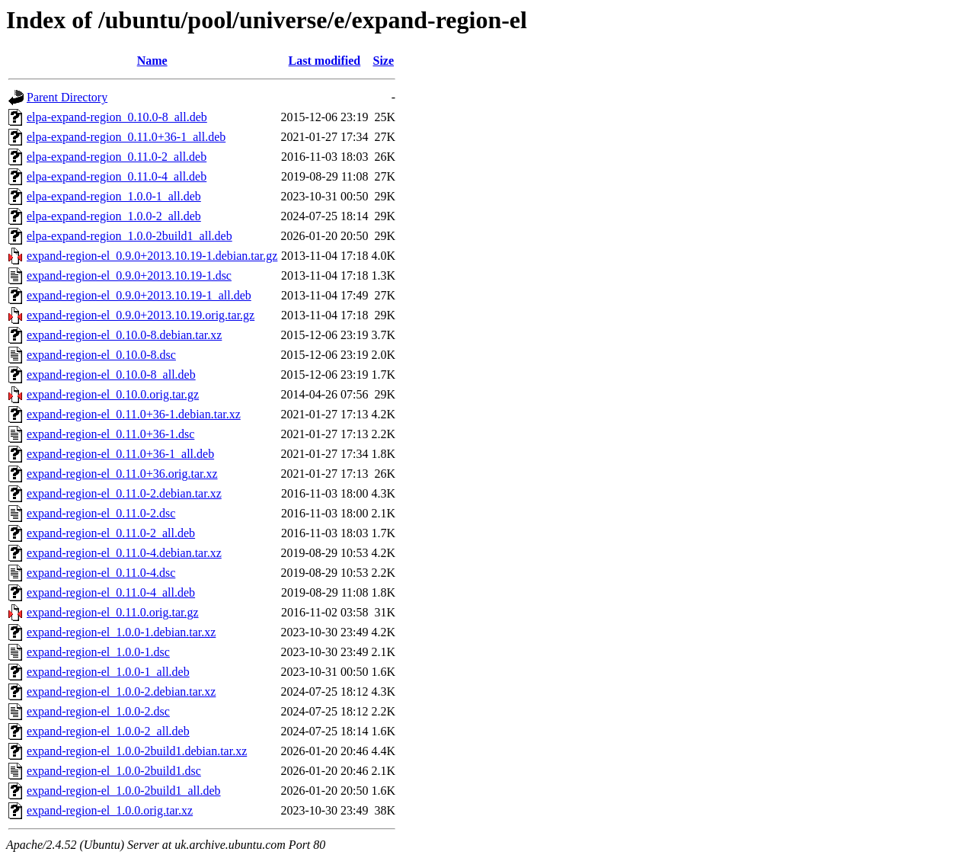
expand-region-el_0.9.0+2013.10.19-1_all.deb (139, 295)
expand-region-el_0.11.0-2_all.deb (111, 533)
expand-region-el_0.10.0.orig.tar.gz (113, 394)
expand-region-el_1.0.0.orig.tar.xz (110, 810)
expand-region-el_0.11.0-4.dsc (101, 572)
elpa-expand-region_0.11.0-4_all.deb (116, 176)
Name (152, 60)
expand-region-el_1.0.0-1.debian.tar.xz (121, 632)
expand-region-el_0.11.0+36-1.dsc (110, 433)
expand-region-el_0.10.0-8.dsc (101, 354)
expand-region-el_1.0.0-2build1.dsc (114, 770)
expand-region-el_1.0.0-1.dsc (98, 651)
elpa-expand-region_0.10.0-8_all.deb (117, 116)
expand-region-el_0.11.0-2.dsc (101, 513)
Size (383, 60)
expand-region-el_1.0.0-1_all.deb (108, 671)
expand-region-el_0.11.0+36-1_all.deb (120, 453)
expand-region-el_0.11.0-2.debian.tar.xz (124, 493)
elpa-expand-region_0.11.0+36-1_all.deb (126, 136)
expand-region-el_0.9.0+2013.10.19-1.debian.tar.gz (152, 255)
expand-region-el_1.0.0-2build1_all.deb (124, 790)
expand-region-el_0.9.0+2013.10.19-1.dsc (129, 275)
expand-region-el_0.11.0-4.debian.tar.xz (124, 552)
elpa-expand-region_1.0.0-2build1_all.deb (129, 235)
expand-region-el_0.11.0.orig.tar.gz (113, 612)
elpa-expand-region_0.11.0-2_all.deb (116, 156)
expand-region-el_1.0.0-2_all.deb (108, 731)
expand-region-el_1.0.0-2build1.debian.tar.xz (137, 750)
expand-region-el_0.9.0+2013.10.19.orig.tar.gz (140, 315)
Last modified (325, 60)
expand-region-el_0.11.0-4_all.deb (111, 592)
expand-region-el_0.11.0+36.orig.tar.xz (122, 473)
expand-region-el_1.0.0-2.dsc (98, 711)
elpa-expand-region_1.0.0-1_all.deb (114, 196)
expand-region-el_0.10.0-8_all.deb (111, 374)
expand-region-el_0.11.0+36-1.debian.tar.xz (134, 414)
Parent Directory (67, 97)
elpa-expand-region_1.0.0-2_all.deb (114, 216)
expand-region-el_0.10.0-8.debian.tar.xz (124, 334)
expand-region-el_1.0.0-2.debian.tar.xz (121, 691)
